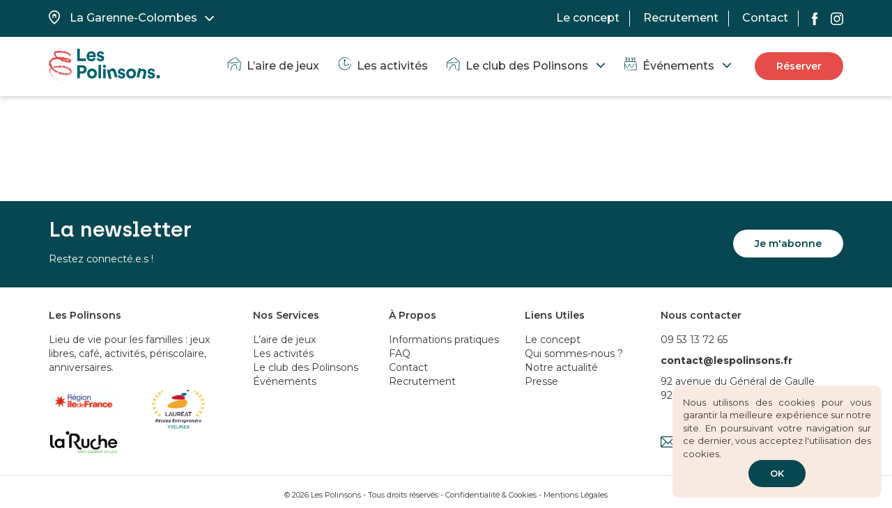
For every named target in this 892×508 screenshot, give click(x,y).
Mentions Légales (576, 495)
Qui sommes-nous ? (574, 353)
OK (777, 473)
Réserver (799, 66)
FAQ (399, 353)
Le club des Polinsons (516, 65)
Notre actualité (561, 367)
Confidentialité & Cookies (491, 495)
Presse (541, 381)
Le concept (588, 17)
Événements (668, 65)
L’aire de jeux (272, 65)
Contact (765, 17)
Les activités (382, 65)
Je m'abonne (788, 243)
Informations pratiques (444, 339)
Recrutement (680, 17)
